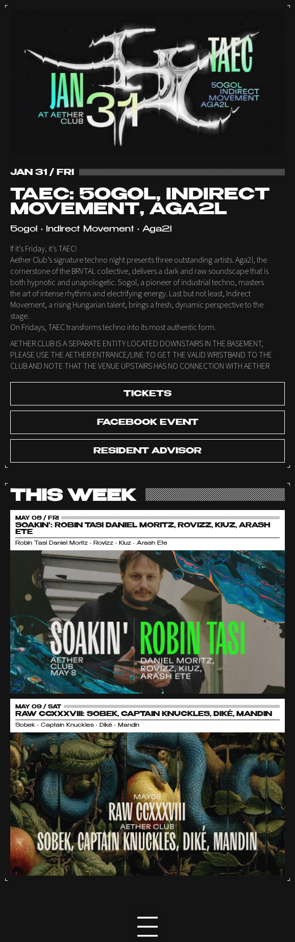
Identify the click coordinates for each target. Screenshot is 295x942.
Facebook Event (148, 423)
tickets (147, 394)
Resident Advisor (147, 451)
